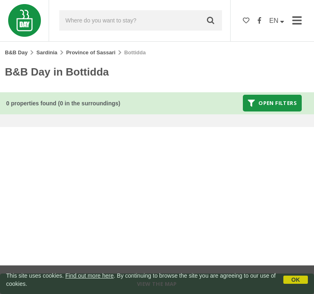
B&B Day (16, 52)
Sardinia (46, 52)
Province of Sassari (91, 52)
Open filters (272, 103)
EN (277, 20)
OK (296, 279)
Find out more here (89, 275)
